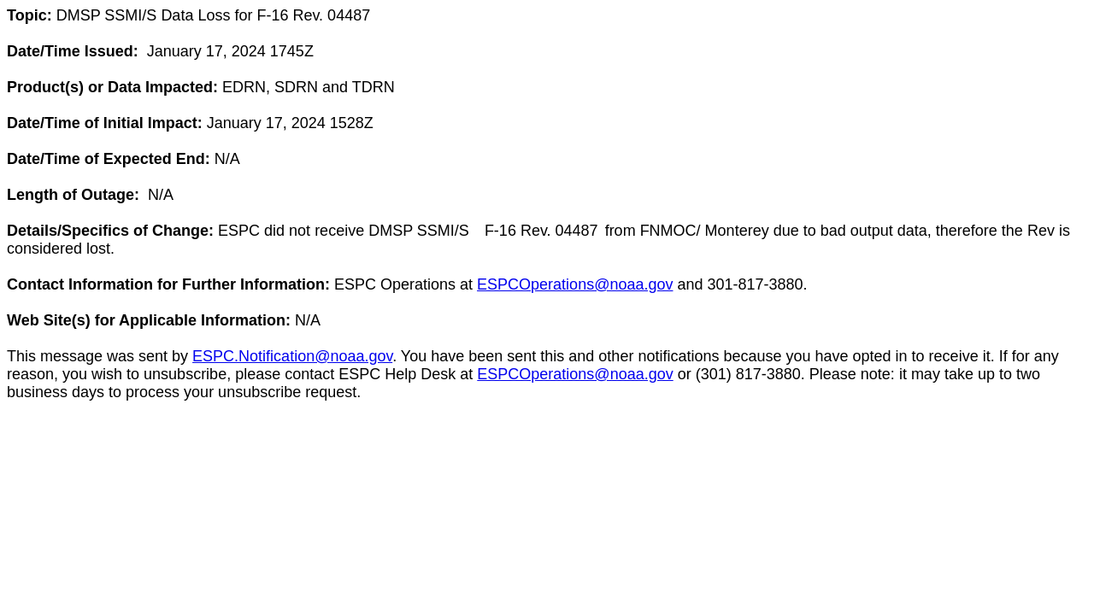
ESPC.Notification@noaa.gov (292, 356)
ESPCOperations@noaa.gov (575, 284)
